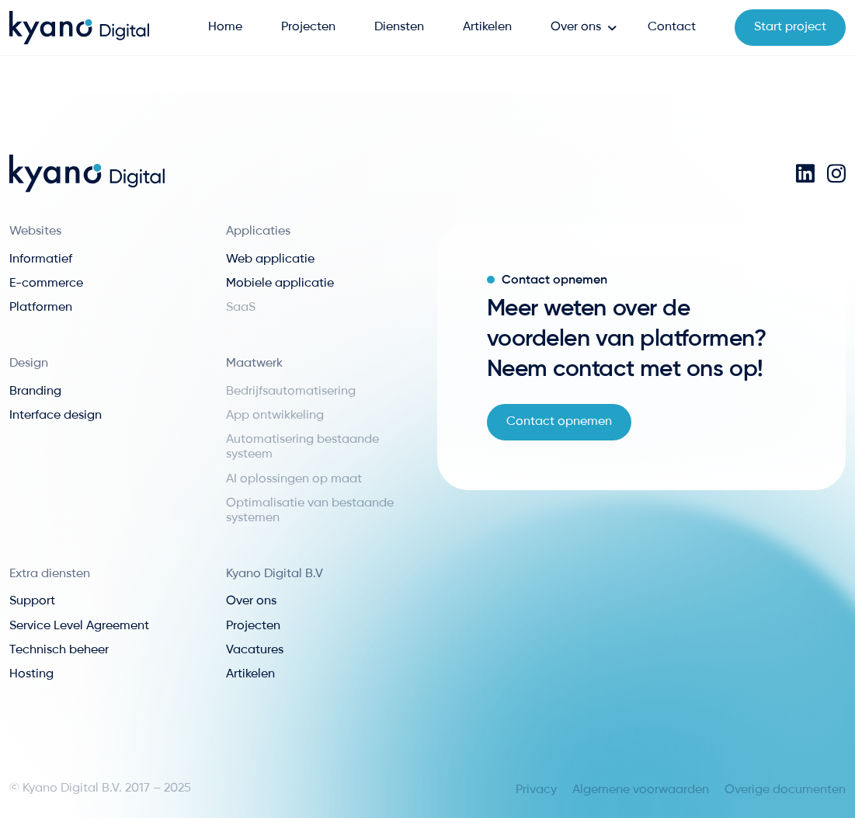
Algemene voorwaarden (640, 790)
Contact (672, 27)
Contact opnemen (559, 422)
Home (225, 27)
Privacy (536, 790)
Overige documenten (785, 790)
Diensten (399, 27)
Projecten (308, 27)
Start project (790, 27)
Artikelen (487, 27)
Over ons (576, 27)
